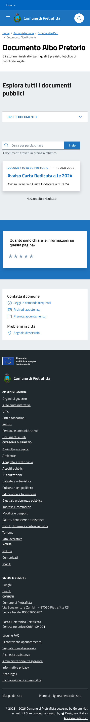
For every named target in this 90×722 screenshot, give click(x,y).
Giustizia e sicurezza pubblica (22, 500)
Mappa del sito (12, 695)
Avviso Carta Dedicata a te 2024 (39, 175)
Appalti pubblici (12, 468)
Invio (72, 145)
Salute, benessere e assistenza (23, 519)
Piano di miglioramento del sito (60, 695)
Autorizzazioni (12, 474)
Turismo (7, 532)
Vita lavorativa (12, 538)
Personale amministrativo (20, 430)
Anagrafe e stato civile (17, 462)
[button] (11, 5)
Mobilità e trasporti (15, 513)
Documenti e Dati (14, 437)
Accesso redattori (76, 718)
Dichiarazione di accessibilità (21, 680)
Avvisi (6, 563)
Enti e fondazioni (13, 417)
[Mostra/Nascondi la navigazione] (8, 17)
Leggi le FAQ (10, 635)
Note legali (9, 673)
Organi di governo (14, 398)
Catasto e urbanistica (16, 481)
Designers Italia (73, 713)
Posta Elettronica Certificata (21, 621)
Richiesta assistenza (16, 654)
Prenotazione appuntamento (21, 641)
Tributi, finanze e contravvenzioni (25, 526)
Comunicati (10, 557)
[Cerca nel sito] (79, 18)
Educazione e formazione (19, 494)
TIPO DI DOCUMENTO (22, 116)
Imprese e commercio (16, 506)
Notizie (7, 551)
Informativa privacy (15, 667)
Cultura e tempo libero (17, 487)
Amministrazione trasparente (22, 661)
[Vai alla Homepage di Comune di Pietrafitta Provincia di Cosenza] (38, 18)
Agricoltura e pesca (15, 449)
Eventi (6, 591)
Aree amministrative (16, 405)
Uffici (5, 411)
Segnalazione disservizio (19, 648)
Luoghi (7, 584)
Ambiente (9, 455)
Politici (7, 424)
